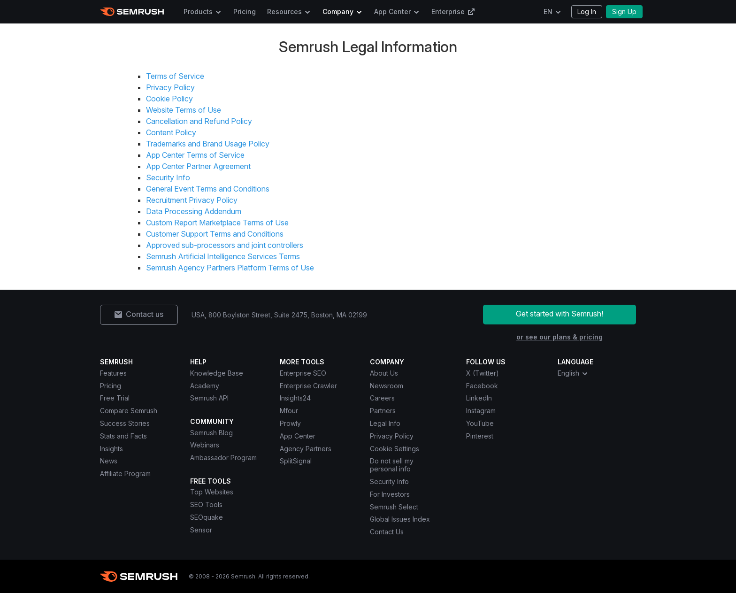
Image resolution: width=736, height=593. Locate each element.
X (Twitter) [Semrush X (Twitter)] (482, 373)
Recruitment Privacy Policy (192, 200)
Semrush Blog (211, 433)
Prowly (290, 423)
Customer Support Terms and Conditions (215, 234)
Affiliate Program (125, 473)
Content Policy (171, 132)
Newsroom (386, 386)
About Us (384, 373)
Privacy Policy (170, 87)
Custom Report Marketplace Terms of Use (217, 222)
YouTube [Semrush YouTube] (480, 423)
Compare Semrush (128, 411)
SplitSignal (296, 461)
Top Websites (211, 492)
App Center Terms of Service (195, 155)
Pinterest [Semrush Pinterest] (479, 436)
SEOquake (206, 517)
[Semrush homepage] (132, 11)
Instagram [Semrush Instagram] (481, 411)
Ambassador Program (223, 458)
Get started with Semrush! (559, 313)
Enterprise (453, 11)
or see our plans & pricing (559, 337)
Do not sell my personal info (392, 465)
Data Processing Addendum (193, 211)
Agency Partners (305, 449)
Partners (383, 411)
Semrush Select (394, 507)
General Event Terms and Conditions (207, 188)
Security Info (168, 177)
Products (198, 11)
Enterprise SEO (303, 373)
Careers (382, 398)
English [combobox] (573, 373)
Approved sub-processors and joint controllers (224, 245)
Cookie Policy (169, 98)
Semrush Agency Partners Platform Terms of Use (230, 267)
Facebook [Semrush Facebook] (482, 386)
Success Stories (125, 423)
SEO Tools (206, 504)
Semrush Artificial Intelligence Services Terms (223, 256)
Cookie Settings (394, 449)
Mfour (289, 411)
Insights (111, 449)
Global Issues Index (400, 519)
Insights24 (295, 398)
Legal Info (385, 423)
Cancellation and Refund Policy (199, 121)
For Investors (390, 494)
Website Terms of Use (183, 110)
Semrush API (209, 398)
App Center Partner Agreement (198, 166)
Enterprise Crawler (308, 386)
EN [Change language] (548, 11)
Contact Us (387, 532)
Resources (284, 11)
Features (113, 373)
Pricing (244, 11)
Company (337, 11)
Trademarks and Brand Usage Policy (207, 143)
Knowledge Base (216, 373)
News (108, 461)
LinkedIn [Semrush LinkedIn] (479, 398)
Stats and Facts (123, 436)
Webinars (204, 445)
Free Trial (115, 398)
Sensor (201, 530)
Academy (204, 386)
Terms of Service (175, 76)
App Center (392, 11)
